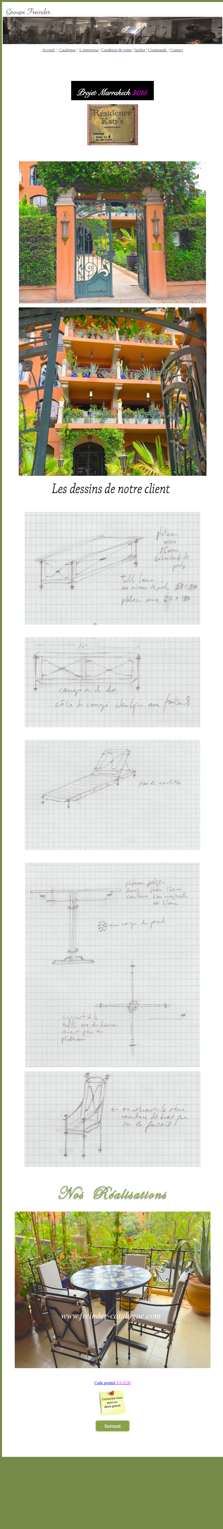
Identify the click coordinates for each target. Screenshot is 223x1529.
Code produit (112, 1383)
